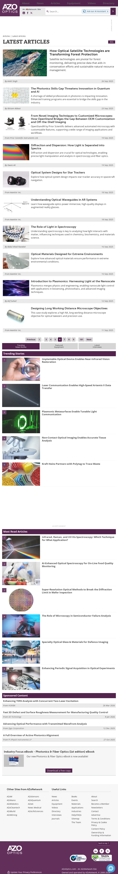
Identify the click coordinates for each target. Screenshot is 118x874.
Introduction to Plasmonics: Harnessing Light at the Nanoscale (73, 281)
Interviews (57, 815)
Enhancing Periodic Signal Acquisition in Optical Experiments (78, 668)
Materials (76, 804)
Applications (77, 807)
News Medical (34, 807)
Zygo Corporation (16, 728)
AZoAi (30, 804)
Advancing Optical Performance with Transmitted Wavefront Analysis (45, 723)
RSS (111, 42)
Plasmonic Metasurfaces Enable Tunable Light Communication (69, 413)
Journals (56, 818)
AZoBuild (11, 811)
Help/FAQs (77, 815)
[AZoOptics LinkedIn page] (24, 12)
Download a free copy (59, 770)
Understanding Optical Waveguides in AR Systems (64, 199)
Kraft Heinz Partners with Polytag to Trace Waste (71, 463)
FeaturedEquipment (59, 346)
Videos (55, 807)
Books (74, 796)
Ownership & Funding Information (101, 834)
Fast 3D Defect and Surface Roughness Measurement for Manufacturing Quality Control (55, 712)
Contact (95, 811)
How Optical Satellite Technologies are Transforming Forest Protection (80, 52)
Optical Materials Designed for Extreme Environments (67, 254)
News (54, 796)
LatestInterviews (97, 346)
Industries (76, 811)
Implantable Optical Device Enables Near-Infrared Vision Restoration (76, 360)
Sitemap (75, 818)
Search (94, 800)
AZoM (9, 796)
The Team (76, 822)
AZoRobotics (13, 804)
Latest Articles (19, 36)
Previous (31, 339)
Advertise (95, 815)
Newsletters (97, 807)
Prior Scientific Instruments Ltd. (24, 138)
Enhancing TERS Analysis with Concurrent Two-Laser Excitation (40, 701)
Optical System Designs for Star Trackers (58, 172)
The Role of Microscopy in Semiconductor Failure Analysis (76, 615)
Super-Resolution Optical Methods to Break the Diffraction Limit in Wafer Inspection (77, 591)
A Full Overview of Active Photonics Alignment (31, 735)
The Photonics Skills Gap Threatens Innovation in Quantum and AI (70, 90)
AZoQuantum (34, 800)
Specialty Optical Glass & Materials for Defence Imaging (75, 642)
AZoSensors (33, 796)
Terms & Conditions (100, 818)
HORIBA (11, 705)
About (94, 796)
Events (75, 800)
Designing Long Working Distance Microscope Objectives (69, 308)
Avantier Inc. (15, 192)
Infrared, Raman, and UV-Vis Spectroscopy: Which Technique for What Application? (78, 538)
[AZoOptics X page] (31, 12)
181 (81, 339)
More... (112, 3)
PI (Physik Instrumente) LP (19, 739)
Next (89, 339)
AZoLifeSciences (35, 811)
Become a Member (100, 804)
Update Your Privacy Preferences (24, 870)
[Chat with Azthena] (111, 868)
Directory (56, 811)
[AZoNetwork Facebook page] (28, 12)
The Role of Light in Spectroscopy (53, 226)
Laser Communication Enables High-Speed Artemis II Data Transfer (76, 387)
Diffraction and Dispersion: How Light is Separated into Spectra (67, 147)
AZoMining (12, 815)
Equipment (57, 804)
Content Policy (98, 828)
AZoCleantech (13, 807)
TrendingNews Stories (20, 346)
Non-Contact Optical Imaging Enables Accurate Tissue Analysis (74, 439)
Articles (6, 36)
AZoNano (11, 800)
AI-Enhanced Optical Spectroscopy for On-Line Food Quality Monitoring (77, 565)
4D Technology (14, 716)
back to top (103, 843)
